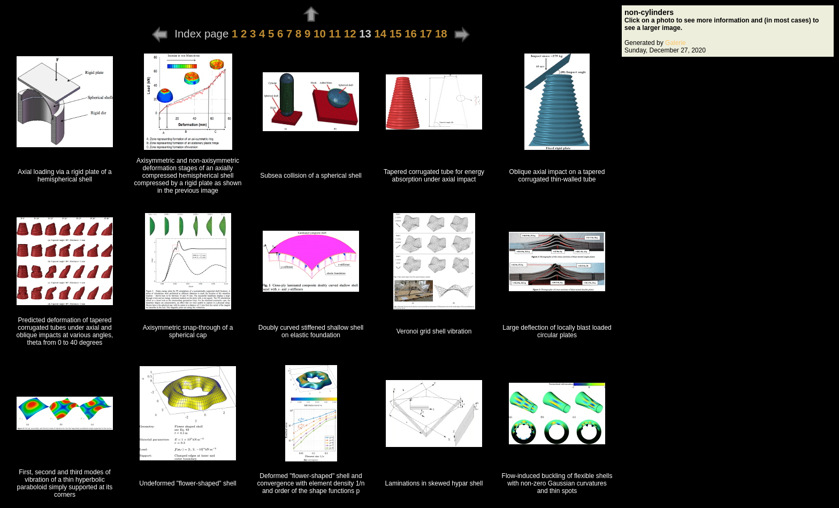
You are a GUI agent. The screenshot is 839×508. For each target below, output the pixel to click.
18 (441, 34)
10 (320, 34)
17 (426, 34)
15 (396, 34)
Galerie (675, 43)
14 (381, 34)
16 (411, 34)
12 (350, 34)
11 (335, 34)
